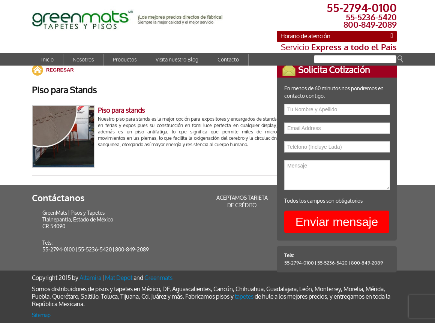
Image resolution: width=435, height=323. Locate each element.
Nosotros (83, 59)
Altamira (90, 278)
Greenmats (158, 278)
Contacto (228, 59)
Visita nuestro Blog (177, 59)
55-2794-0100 (304, 263)
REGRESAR (60, 70)
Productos (124, 59)
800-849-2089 (372, 263)
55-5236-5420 (337, 263)
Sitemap (41, 315)
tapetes (244, 297)
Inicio (47, 59)
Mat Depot (118, 278)
